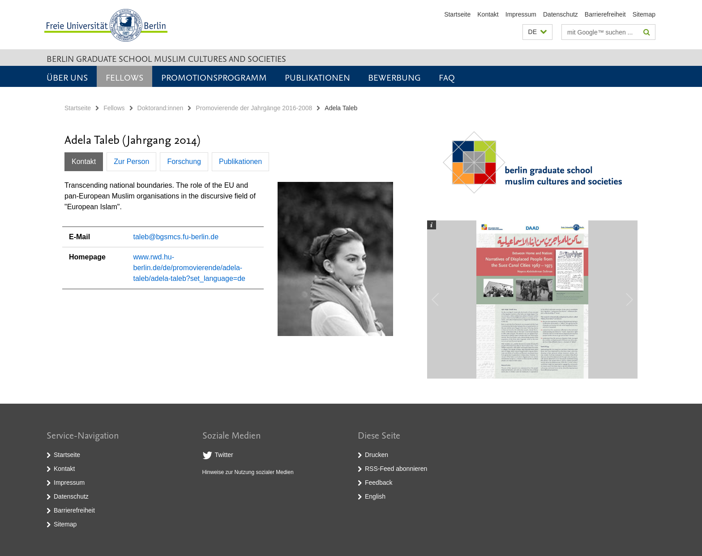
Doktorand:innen (160, 108)
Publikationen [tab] (240, 161)
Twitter (224, 454)
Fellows (124, 77)
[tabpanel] (228, 262)
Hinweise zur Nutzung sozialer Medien (248, 472)
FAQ (447, 77)
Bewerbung (394, 77)
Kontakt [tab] (84, 161)
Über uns (67, 77)
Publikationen (317, 77)
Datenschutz (560, 14)
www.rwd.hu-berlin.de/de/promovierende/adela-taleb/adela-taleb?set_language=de (189, 267)
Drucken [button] (376, 454)
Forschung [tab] (184, 161)
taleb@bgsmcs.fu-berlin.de (175, 237)
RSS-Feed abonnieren (396, 468)
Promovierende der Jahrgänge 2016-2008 (254, 108)
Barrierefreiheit (605, 14)
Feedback (378, 482)
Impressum (520, 14)
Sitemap (644, 14)
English (375, 496)
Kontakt (487, 14)
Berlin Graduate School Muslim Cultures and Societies (166, 58)
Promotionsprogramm (214, 77)
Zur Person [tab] (131, 161)
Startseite (457, 14)
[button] (537, 32)
